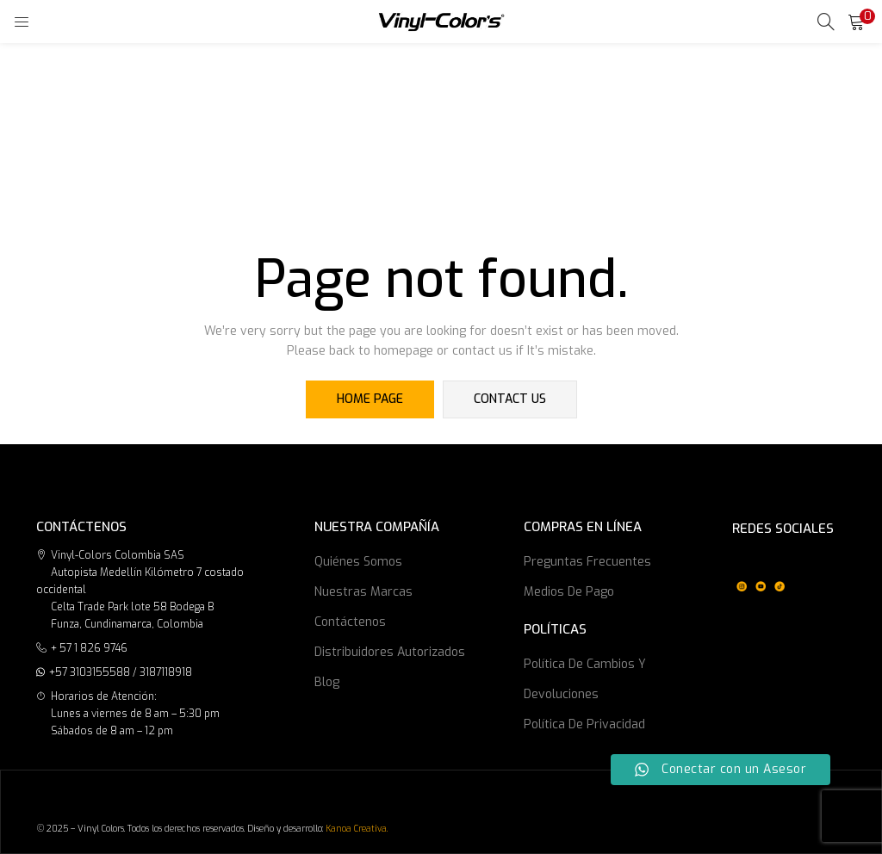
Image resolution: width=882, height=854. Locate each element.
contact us (510, 399)
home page (370, 399)
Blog (326, 682)
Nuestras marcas (363, 592)
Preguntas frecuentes (587, 562)
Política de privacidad (584, 724)
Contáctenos (350, 622)
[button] (856, 21)
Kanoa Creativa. (357, 828)
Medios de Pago (569, 592)
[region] (760, 572)
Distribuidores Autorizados (389, 652)
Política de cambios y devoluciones (585, 679)
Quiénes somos (358, 562)
